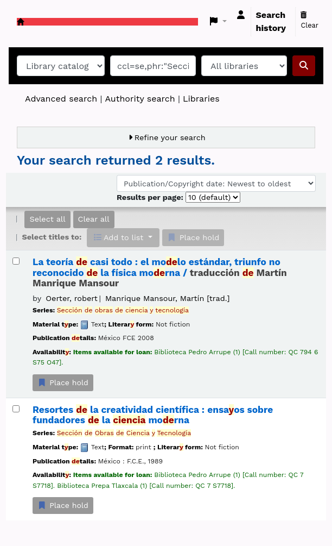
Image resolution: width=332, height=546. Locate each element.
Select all (47, 219)
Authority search (140, 98)
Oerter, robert (71, 298)
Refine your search (170, 137)
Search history (271, 21)
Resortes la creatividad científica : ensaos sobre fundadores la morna (153, 415)
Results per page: (151, 197)
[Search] (303, 65)
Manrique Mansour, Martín (167, 298)
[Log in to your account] (241, 15)
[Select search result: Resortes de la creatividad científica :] (16, 408)
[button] (218, 22)
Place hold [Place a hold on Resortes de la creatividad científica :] (62, 505)
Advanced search (61, 98)
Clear (309, 20)
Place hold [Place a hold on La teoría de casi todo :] (62, 382)
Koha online (20, 22)
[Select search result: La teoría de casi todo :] (16, 261)
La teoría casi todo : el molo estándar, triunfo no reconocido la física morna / (160, 272)
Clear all (94, 219)
